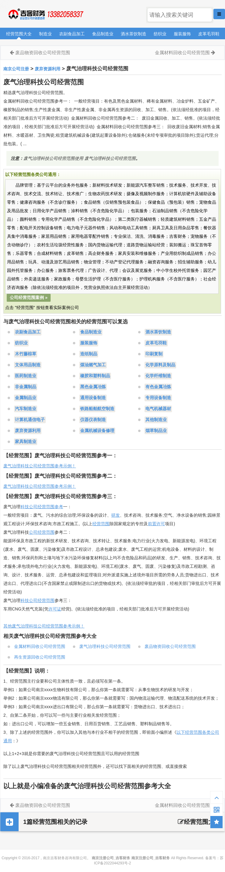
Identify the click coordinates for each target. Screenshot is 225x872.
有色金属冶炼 (158, 387)
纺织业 (160, 33)
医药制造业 (25, 376)
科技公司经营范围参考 (41, 506)
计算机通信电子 (30, 419)
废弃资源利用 (47, 68)
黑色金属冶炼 (93, 387)
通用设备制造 (93, 398)
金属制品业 (25, 398)
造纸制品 (88, 354)
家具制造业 (25, 441)
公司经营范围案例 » (29, 297)
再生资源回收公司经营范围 (39, 657)
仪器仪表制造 (93, 419)
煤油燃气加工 (93, 365)
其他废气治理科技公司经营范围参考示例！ (43, 626)
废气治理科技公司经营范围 (104, 646)
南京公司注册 (16, 68)
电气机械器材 (158, 408)
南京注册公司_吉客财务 (45, 14)
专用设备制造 (158, 398)
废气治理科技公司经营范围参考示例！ (39, 465)
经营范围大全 (19, 33)
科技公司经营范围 (37, 600)
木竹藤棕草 (25, 354)
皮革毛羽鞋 (209, 33)
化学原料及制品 (160, 365)
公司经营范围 (42, 532)
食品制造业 (102, 33)
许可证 (54, 609)
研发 (115, 515)
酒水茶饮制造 (133, 33)
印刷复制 (153, 354)
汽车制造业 (25, 408)
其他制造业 (156, 419)
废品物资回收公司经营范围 (42, 52)
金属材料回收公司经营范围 (182, 52)
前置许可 (156, 523)
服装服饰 (182, 33)
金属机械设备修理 (97, 430)
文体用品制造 (28, 365)
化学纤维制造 (158, 376)
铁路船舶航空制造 (97, 408)
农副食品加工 (72, 33)
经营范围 (100, 523)
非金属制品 (25, 387)
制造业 (45, 33)
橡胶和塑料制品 (95, 376)
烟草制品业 (156, 430)
